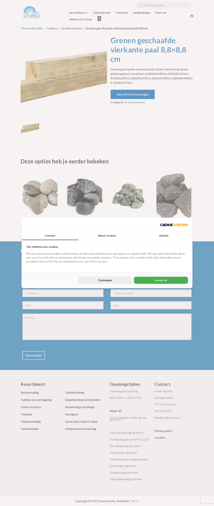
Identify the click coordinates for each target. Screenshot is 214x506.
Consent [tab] (50, 235)
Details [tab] (163, 235)
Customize (105, 280)
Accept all (161, 280)
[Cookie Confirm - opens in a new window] (174, 224)
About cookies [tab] (107, 235)
